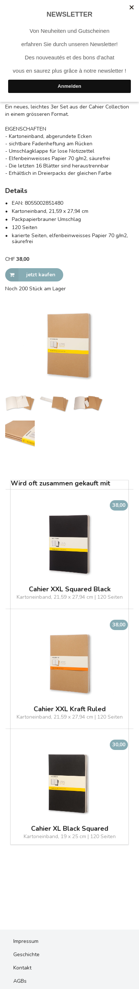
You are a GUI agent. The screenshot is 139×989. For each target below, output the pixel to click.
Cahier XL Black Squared (69, 828)
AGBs (20, 981)
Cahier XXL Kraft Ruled (70, 709)
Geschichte (26, 954)
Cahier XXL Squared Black (70, 589)
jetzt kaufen (30, 274)
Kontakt (22, 967)
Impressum (25, 941)
